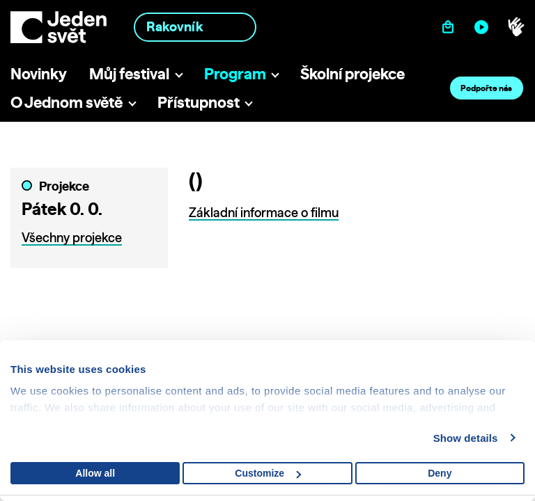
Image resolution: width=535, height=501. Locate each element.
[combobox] (195, 27)
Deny (439, 473)
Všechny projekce (72, 237)
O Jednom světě (66, 102)
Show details (465, 438)
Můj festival (129, 73)
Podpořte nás (486, 88)
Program (235, 73)
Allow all (95, 473)
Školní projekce (352, 73)
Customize (268, 473)
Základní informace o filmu (264, 212)
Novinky (38, 73)
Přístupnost (198, 102)
